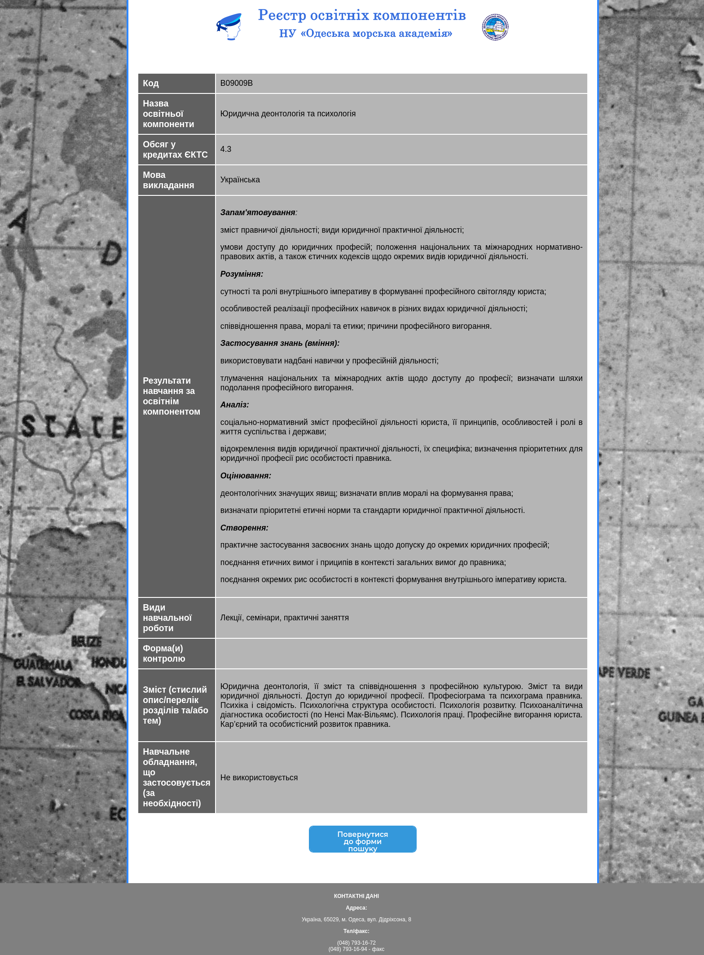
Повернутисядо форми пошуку (362, 842)
